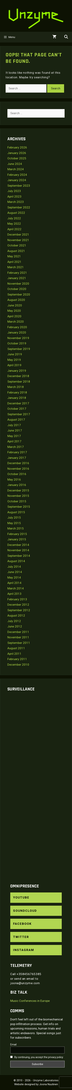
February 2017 (17, 452)
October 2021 (16, 245)
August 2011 (16, 648)
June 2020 (14, 305)
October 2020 (16, 289)
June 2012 (14, 626)
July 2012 (14, 621)
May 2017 (14, 436)
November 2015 (18, 496)
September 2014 (18, 555)
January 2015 (16, 539)
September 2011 (18, 643)
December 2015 (18, 490)
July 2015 (14, 517)
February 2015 (17, 534)
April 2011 (14, 653)
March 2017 (15, 447)
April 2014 (14, 583)
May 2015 (14, 523)
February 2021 (17, 272)
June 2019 (14, 354)
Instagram (23, 950)
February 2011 (17, 659)
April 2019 (14, 365)
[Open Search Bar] (66, 37)
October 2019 (16, 343)
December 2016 (18, 463)
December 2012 (18, 604)
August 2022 (16, 213)
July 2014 (14, 566)
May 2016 (14, 479)
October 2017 (16, 408)
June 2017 (14, 430)
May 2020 (14, 310)
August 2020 (16, 300)
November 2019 (18, 338)
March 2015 (15, 528)
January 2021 (16, 278)
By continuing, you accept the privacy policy (36, 1057)
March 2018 (15, 387)
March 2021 (15, 267)
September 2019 (18, 349)
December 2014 (18, 545)
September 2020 (18, 294)
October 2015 (16, 501)
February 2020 (17, 327)
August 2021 (16, 251)
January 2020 (16, 332)
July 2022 (14, 218)
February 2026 (17, 147)
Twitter (21, 937)
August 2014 (16, 561)
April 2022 (14, 229)
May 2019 (14, 360)
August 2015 (16, 512)
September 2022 (18, 207)
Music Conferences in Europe (30, 1001)
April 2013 (14, 594)
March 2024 (15, 169)
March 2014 (15, 588)
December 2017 (18, 403)
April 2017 (14, 441)
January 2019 (16, 370)
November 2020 (18, 283)
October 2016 (16, 474)
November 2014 (18, 550)
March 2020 (15, 321)
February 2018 (17, 392)
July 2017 (14, 425)
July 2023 (14, 191)
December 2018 (18, 376)
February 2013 (17, 599)
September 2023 (18, 185)
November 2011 (18, 637)
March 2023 (15, 202)
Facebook (22, 923)
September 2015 (18, 506)
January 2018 (16, 398)
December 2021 (18, 234)
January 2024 (16, 180)
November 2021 (18, 240)
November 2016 (18, 468)
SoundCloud (25, 910)
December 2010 (18, 664)
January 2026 (16, 153)
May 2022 (14, 223)
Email (13, 1044)
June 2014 (14, 572)
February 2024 (17, 174)
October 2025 (16, 158)
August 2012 (16, 615)
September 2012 (18, 610)
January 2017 (16, 458)
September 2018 (18, 381)
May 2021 (14, 256)
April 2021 (14, 262)
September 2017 (18, 414)
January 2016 (16, 485)
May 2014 (14, 577)
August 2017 (16, 419)
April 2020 (14, 316)
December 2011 (18, 632)
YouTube (21, 897)
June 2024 (14, 164)
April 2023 (14, 196)
